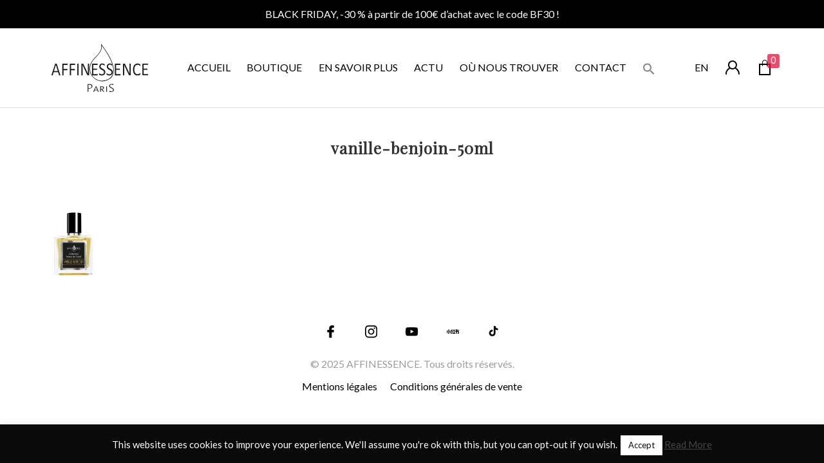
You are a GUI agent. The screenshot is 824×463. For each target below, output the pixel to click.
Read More (688, 444)
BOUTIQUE (274, 67)
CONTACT (600, 67)
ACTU (428, 67)
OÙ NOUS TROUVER (509, 67)
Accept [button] (641, 445)
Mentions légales (339, 386)
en (702, 67)
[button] (648, 67)
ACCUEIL (208, 67)
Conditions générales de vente (456, 386)
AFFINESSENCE (383, 364)
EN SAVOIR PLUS (358, 67)
